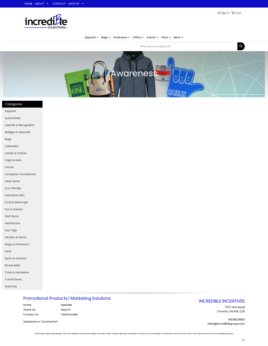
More (176, 37)
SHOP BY (73, 4)
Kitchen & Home (15, 237)
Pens (164, 37)
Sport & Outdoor (16, 258)
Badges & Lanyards (17, 132)
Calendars (12, 146)
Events (151, 37)
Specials (66, 305)
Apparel (90, 37)
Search (65, 310)
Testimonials (69, 314)
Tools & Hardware (17, 272)
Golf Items (12, 216)
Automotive (13, 118)
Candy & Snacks (15, 153)
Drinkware (120, 37)
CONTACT (59, 4)
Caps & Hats (13, 160)
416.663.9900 (236, 320)
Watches (11, 286)
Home (27, 305)
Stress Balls (12, 265)
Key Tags (11, 230)
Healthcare (12, 223)
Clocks (9, 167)
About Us (29, 310)
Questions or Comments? (40, 322)
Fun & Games (14, 209)
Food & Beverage (16, 202)
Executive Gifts (15, 195)
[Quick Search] (187, 46)
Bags (104, 37)
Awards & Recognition (19, 125)
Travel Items (13, 279)
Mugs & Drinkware (17, 244)
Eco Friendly (13, 188)
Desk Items (12, 181)
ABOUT (39, 4)
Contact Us (30, 314)
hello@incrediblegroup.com (226, 324)
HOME (28, 4)
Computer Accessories (20, 174)
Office (137, 37)
